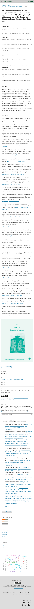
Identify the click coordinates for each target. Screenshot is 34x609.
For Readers (4, 532)
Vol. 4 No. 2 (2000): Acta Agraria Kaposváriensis (12, 6)
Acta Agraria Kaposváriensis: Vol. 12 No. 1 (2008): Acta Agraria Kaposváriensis (16, 445)
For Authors (4, 534)
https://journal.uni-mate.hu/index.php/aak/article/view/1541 (14, 411)
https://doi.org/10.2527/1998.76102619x (16, 236)
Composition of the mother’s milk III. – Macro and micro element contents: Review (17, 489)
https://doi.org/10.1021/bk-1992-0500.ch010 (12, 303)
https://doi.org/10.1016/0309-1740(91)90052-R (20, 215)
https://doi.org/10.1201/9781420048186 (16, 161)
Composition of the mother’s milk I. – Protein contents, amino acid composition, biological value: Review (16, 441)
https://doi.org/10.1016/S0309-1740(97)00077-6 (13, 174)
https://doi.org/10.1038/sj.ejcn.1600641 (21, 155)
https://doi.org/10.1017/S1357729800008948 (12, 295)
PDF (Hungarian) (7, 366)
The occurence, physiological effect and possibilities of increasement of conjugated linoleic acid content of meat (17, 476)
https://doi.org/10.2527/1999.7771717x (10, 201)
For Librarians (5, 536)
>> (8, 506)
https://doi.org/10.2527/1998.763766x (10, 226)
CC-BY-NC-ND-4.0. (18, 588)
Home (3, 5)
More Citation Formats (7, 414)
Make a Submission (7, 511)
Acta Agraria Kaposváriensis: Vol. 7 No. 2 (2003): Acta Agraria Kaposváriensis (15, 464)
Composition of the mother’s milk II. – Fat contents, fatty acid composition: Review (17, 483)
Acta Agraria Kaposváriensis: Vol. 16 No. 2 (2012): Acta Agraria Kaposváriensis (16, 427)
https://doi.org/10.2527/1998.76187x (10, 267)
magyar (3, 547)
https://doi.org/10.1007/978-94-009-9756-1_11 (13, 277)
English (3, 545)
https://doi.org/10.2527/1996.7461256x (11, 184)
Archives (8, 5)
